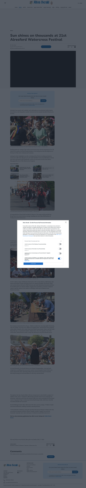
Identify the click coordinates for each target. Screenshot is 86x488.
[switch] (59, 244)
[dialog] (43, 244)
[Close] (66, 222)
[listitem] (43, 241)
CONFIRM (33, 263)
